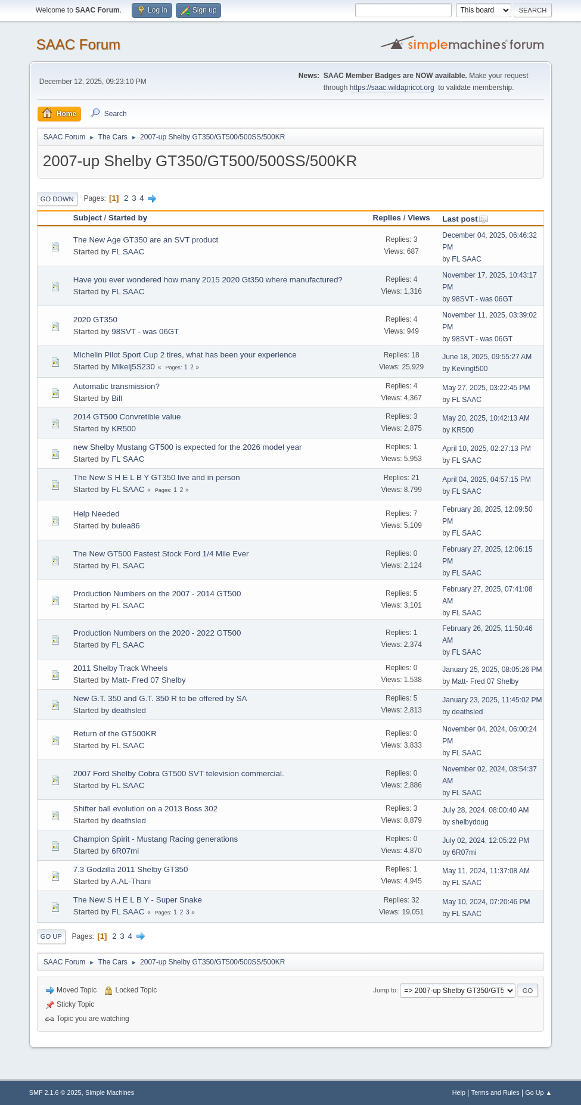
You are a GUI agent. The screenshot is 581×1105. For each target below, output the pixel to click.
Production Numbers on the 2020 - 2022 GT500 (157, 632)
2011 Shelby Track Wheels (120, 668)
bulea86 (125, 525)
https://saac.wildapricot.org (392, 87)
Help (458, 1092)
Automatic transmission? (116, 386)
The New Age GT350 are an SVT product (146, 239)
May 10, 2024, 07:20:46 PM (486, 902)
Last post (465, 218)
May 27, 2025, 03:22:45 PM (486, 388)
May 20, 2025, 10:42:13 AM (486, 418)
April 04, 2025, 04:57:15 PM (486, 479)
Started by (127, 217)
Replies (387, 217)
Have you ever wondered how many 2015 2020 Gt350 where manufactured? (208, 279)
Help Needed (96, 513)
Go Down (57, 199)
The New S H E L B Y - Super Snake (137, 899)
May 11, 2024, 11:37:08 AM (486, 871)
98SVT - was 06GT (482, 299)
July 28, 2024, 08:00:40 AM (485, 810)
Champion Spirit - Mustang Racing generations (155, 839)
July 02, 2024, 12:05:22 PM (485, 840)
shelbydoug (470, 822)
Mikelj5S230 (133, 366)
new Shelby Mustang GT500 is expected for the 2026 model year (187, 447)
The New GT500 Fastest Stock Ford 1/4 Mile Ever (161, 553)
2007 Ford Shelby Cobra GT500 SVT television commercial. (178, 773)
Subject (87, 217)
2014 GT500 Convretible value (127, 416)
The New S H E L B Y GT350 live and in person (156, 477)
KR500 (123, 428)
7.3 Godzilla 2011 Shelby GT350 (130, 869)
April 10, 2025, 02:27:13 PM (486, 448)
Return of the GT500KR (115, 733)
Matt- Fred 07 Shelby (148, 680)
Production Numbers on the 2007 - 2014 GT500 (157, 593)
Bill (116, 398)
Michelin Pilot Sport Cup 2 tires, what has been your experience (185, 354)
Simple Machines (109, 1092)
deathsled (128, 710)
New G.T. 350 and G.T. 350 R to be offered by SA (160, 698)
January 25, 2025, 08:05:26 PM (492, 669)
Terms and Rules (495, 1092)
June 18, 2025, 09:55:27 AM (487, 357)
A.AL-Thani (131, 881)
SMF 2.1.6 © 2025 (55, 1092)
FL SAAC (127, 251)
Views (419, 217)
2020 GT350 (95, 319)
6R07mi (125, 850)
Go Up (51, 936)
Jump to (385, 990)
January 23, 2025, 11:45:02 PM (492, 700)
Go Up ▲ (538, 1092)
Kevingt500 (469, 369)
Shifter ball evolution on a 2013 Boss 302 (145, 808)
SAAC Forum (78, 44)
